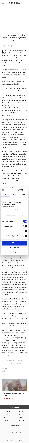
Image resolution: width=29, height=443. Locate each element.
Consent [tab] (5, 194)
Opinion (21, 420)
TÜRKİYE (21, 411)
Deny (14, 252)
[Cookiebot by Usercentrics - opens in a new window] (17, 190)
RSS (14, 438)
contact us (23, 437)
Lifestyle (7, 417)
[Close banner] (26, 190)
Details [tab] (14, 194)
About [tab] (23, 194)
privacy (9, 437)
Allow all (14, 242)
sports (3, 370)
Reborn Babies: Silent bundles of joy (14, 394)
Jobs (4, 437)
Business (21, 414)
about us (16, 437)
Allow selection (14, 247)
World (7, 414)
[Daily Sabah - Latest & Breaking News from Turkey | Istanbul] (14, 3)
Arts (21, 417)
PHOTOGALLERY (9, 398)
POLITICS (7, 411)
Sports (7, 420)
